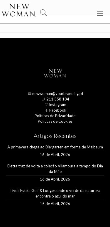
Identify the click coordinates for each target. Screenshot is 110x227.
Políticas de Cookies (55, 121)
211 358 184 (57, 99)
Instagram (57, 104)
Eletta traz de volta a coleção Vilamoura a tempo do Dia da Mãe (55, 169)
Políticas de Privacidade (55, 115)
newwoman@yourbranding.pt (57, 93)
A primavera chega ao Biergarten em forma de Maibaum (55, 147)
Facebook (57, 110)
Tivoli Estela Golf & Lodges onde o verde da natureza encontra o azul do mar (55, 193)
